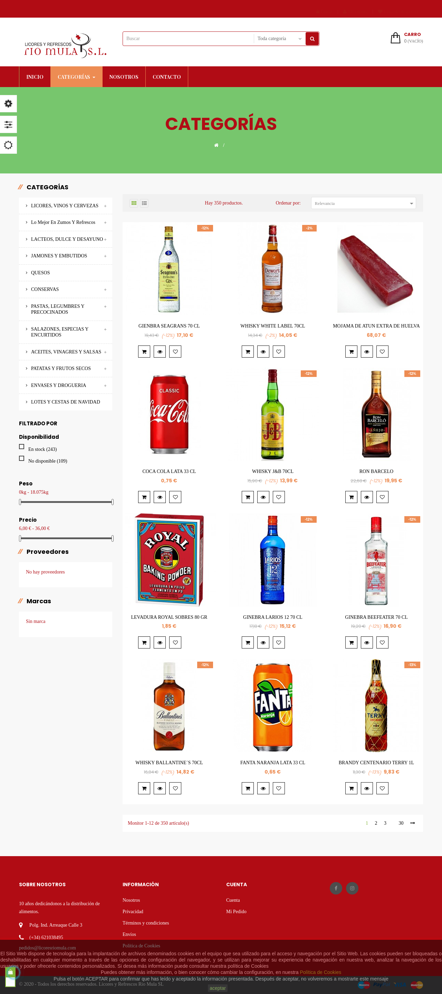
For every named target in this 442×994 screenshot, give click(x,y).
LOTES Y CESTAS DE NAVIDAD (65, 402)
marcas (39, 601)
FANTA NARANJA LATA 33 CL (272, 762)
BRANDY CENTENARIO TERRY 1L (376, 762)
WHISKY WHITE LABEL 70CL (272, 326)
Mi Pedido (236, 911)
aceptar (218, 988)
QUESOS (40, 272)
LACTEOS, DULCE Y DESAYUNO (67, 239)
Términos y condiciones (146, 923)
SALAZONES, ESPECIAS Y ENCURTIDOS (59, 332)
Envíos (129, 934)
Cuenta (233, 900)
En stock (42, 449)
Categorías (47, 187)
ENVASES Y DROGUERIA (58, 385)
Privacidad (133, 911)
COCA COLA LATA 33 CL (169, 471)
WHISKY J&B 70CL (273, 471)
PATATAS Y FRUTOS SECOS (61, 368)
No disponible (47, 461)
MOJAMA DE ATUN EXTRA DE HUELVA (376, 326)
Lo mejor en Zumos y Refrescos (63, 222)
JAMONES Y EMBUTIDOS (59, 255)
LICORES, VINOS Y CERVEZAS (64, 205)
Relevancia (365, 203)
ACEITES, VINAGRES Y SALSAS (66, 351)
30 (400, 823)
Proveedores (48, 551)
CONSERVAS (45, 289)
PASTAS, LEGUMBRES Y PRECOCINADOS (57, 309)
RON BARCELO (376, 471)
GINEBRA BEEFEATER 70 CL (376, 617)
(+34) (34, 937)
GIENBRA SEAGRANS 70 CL (169, 326)
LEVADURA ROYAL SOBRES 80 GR (169, 617)
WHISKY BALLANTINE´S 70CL (169, 762)
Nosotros (131, 900)
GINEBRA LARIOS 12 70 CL (272, 617)
